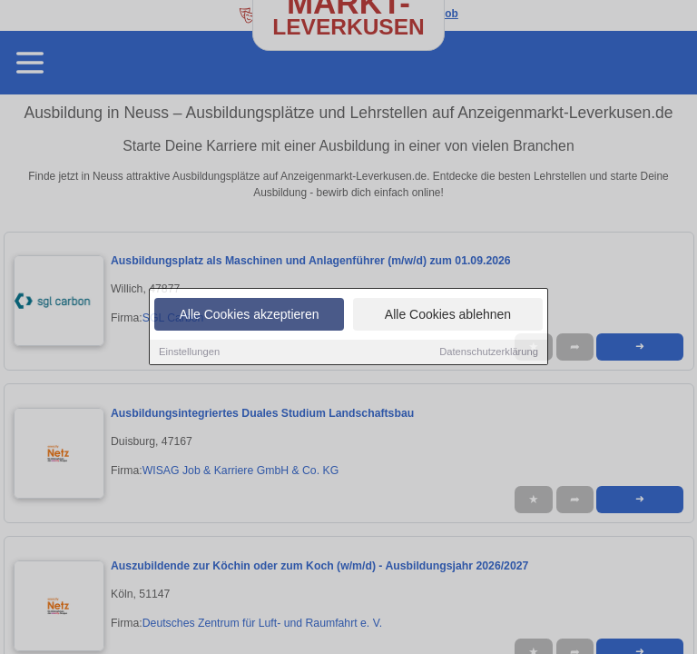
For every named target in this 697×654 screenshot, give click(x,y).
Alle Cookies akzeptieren (249, 316)
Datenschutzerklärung (488, 353)
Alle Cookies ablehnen (448, 316)
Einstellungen (189, 353)
